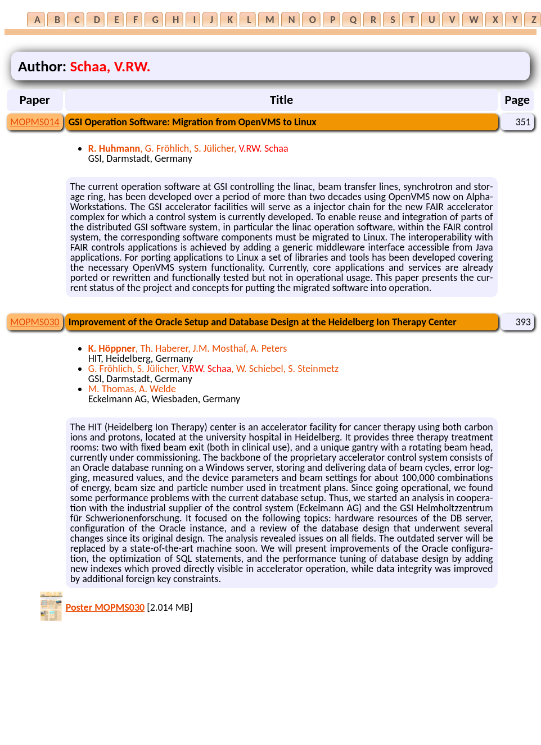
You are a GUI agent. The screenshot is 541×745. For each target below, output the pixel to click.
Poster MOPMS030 (105, 607)
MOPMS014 (35, 122)
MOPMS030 (35, 322)
